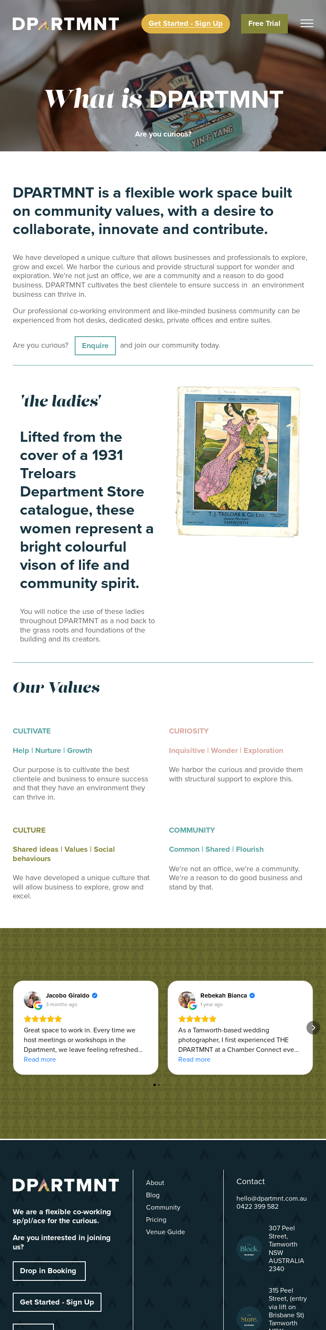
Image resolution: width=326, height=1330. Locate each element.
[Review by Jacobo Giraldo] (72, 995)
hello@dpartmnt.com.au (271, 1198)
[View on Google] (32, 999)
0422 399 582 (257, 1206)
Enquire (95, 345)
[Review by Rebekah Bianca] (227, 995)
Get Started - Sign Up (57, 1302)
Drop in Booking (49, 1270)
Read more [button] (40, 1059)
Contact (250, 1181)
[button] (13, 1027)
